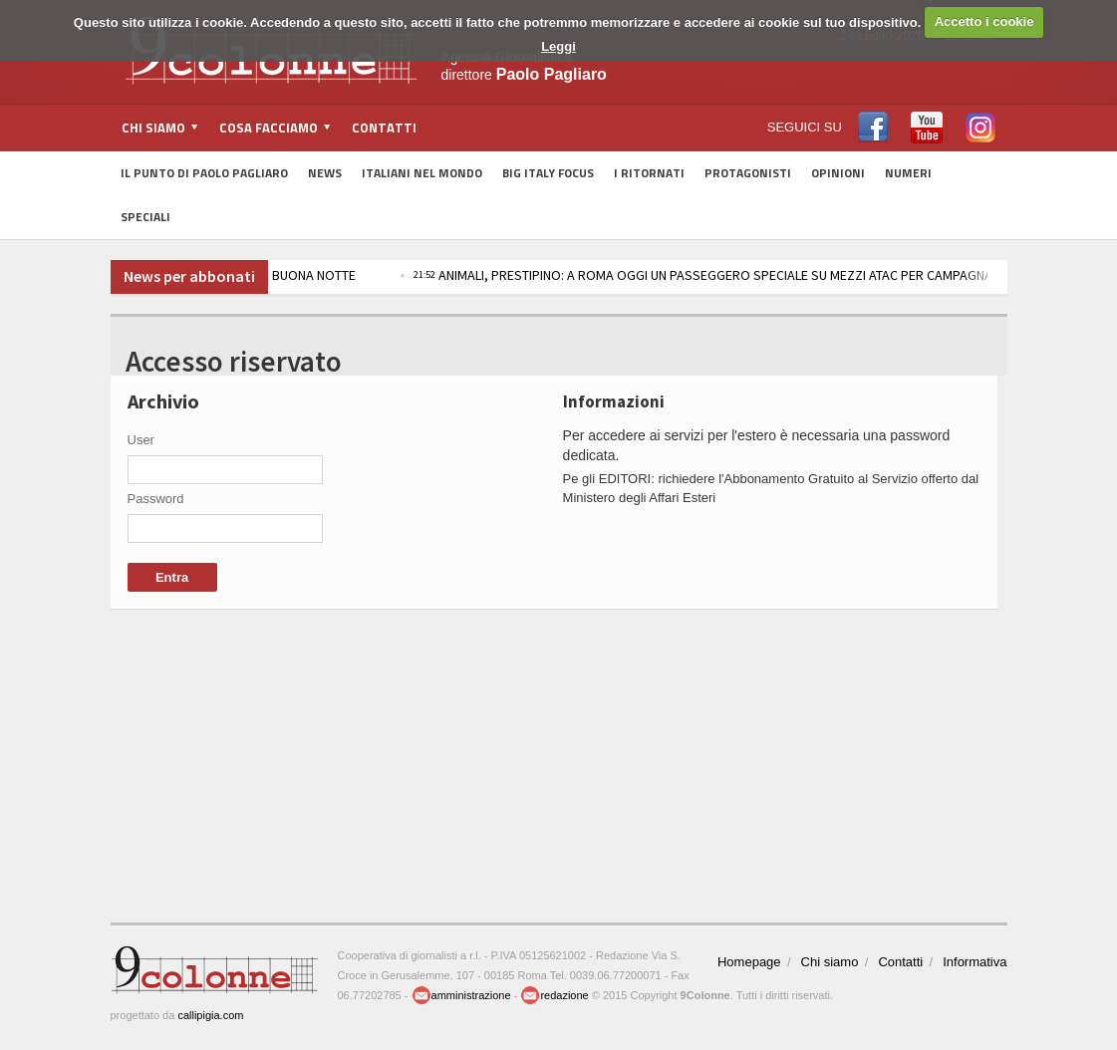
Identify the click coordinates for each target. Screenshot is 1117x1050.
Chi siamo (830, 961)
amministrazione (461, 995)
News (325, 172)
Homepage (749, 961)
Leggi (558, 46)
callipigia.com (210, 1015)
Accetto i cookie (984, 21)
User (141, 439)
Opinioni (838, 172)
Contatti (384, 127)
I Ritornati (649, 172)
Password (156, 498)
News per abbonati (189, 276)
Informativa (974, 961)
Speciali (145, 216)
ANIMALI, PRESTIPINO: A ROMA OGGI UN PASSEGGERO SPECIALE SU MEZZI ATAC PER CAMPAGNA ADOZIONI (750, 275)
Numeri (908, 172)
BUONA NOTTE (318, 275)
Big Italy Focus (548, 172)
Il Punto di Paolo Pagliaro (204, 172)
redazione (554, 995)
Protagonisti (747, 172)
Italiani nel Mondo (422, 172)
